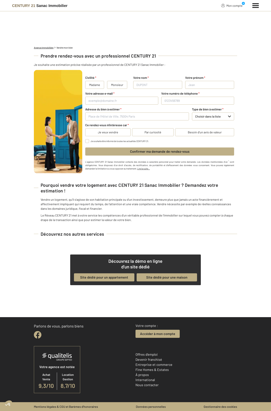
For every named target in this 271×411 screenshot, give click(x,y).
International (145, 380)
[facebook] (37, 335)
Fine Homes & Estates (152, 370)
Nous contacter (147, 385)
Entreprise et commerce (154, 364)
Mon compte (232, 5)
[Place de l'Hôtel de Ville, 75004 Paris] (137, 116)
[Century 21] (40, 5)
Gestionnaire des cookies (220, 406)
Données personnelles (151, 406)
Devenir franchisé (149, 359)
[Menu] (255, 5)
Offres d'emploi (147, 354)
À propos (142, 375)
